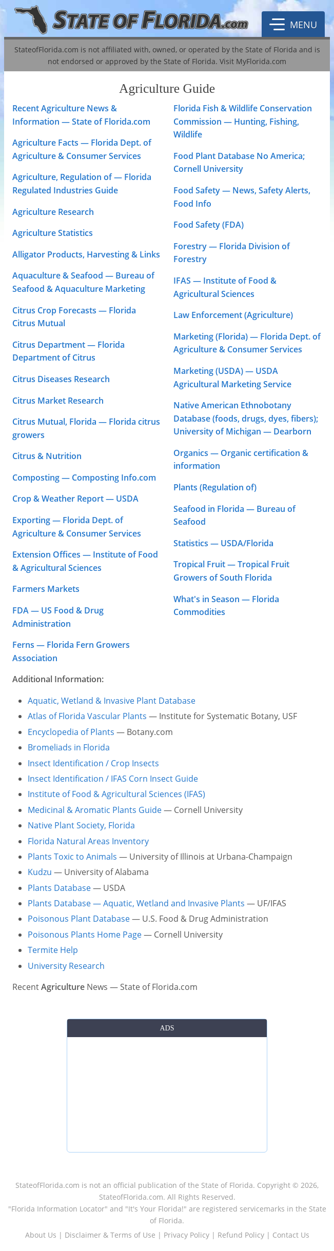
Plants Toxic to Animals (72, 856)
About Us (40, 1235)
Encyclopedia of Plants (71, 732)
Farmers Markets (46, 588)
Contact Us (290, 1235)
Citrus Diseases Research (61, 379)
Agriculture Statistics (52, 233)
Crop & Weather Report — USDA (75, 498)
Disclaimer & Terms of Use (110, 1235)
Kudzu (40, 872)
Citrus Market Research (58, 400)
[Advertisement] (166, 1092)
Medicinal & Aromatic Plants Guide (95, 810)
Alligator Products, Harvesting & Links (86, 254)
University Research (66, 965)
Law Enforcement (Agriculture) (233, 315)
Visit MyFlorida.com (253, 61)
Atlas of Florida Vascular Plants (87, 716)
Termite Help (53, 950)
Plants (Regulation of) (215, 487)
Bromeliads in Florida (69, 747)
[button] (293, 24)
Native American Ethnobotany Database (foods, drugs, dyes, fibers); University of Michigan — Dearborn (245, 418)
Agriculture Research (53, 211)
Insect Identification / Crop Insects (93, 763)
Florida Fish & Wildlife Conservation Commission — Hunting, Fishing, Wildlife (242, 121)
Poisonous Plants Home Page (85, 934)
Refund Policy (241, 1235)
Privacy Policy (186, 1235)
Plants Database (59, 887)
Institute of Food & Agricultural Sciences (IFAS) (116, 794)
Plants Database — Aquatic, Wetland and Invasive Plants (136, 903)
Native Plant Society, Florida (81, 825)
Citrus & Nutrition (47, 456)
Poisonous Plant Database (79, 918)
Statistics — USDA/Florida (223, 543)
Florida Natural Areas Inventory (88, 841)
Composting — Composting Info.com (84, 477)
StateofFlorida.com (47, 1185)
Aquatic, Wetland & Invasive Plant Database (111, 700)
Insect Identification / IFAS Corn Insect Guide (113, 778)
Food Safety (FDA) (208, 224)
